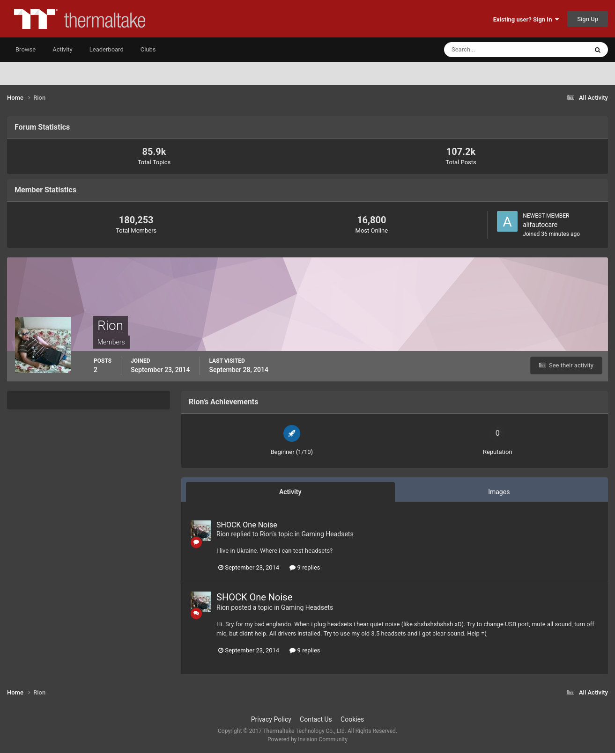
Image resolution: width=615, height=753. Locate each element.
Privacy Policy (271, 719)
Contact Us (316, 719)
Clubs (148, 49)
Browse (25, 49)
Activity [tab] (290, 492)
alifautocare (540, 224)
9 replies (304, 567)
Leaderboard (106, 49)
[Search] (487, 49)
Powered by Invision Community (307, 739)
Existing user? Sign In (526, 19)
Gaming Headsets (327, 534)
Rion (223, 534)
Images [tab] (499, 492)
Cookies (352, 719)
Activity (62, 49)
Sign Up (587, 18)
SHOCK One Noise (246, 524)
